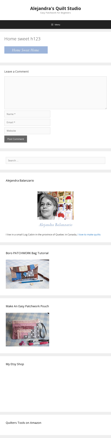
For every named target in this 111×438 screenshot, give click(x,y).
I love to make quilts (89, 234)
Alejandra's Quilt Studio (55, 8)
